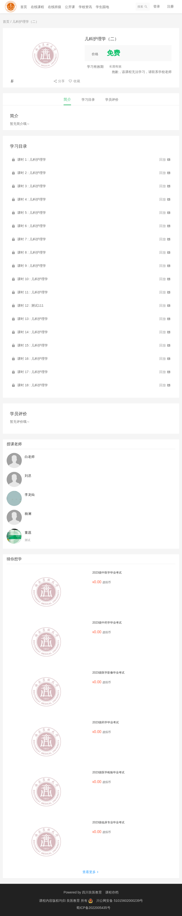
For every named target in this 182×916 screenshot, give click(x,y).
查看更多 (91, 872)
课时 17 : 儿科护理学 (32, 372)
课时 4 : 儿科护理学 (31, 199)
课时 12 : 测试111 (30, 305)
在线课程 (37, 7)
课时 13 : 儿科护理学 (32, 319)
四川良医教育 (92, 892)
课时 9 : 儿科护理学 (31, 266)
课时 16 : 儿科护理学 (32, 358)
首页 (23, 7)
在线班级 (54, 7)
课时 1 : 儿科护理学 (31, 159)
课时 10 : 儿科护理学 (32, 279)
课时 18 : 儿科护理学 (32, 385)
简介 (67, 99)
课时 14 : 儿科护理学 (32, 332)
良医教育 (74, 900)
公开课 (70, 7)
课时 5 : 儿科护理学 (31, 212)
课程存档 (111, 892)
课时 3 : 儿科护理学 (31, 186)
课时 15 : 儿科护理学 (32, 345)
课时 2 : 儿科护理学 (31, 173)
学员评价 (111, 99)
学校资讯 (85, 7)
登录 (156, 6)
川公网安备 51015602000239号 (119, 900)
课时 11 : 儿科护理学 (32, 292)
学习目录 (88, 99)
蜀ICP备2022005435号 (93, 908)
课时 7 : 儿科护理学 (31, 239)
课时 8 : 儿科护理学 (31, 252)
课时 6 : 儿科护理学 (31, 226)
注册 (170, 6)
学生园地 (102, 7)
